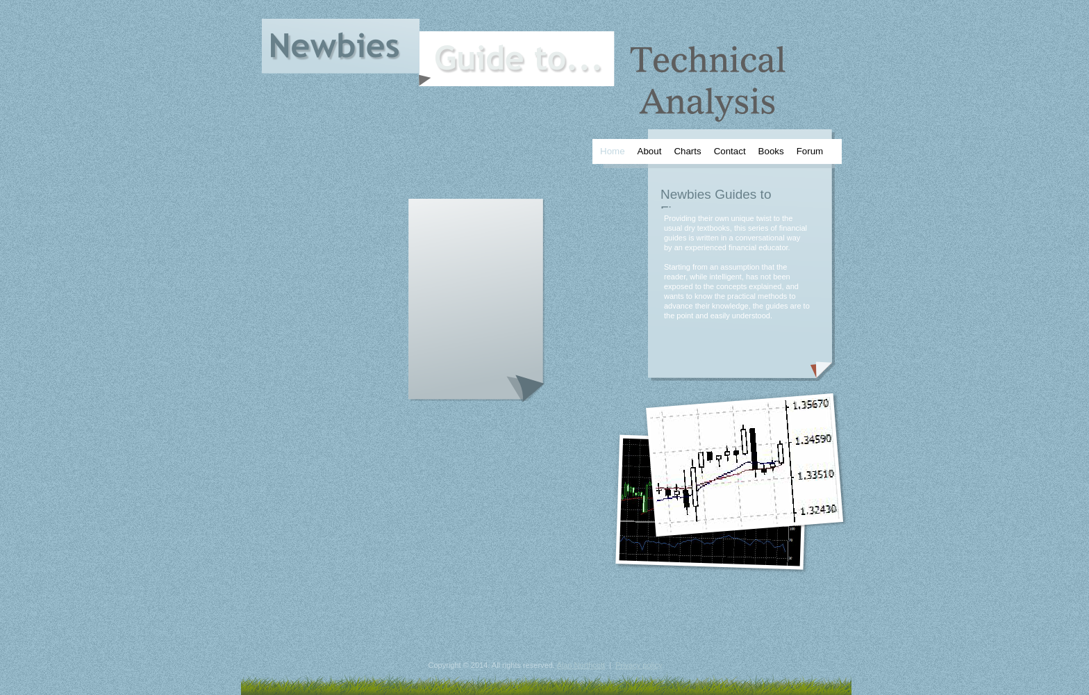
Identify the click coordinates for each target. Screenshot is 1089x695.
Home (612, 151)
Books (771, 151)
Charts (687, 151)
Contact (730, 151)
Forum (810, 151)
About (650, 151)
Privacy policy (638, 665)
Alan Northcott (580, 665)
